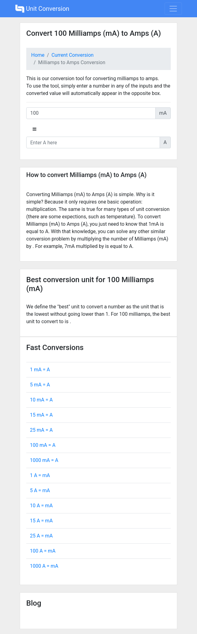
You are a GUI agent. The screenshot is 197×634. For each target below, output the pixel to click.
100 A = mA (43, 551)
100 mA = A (43, 445)
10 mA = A (41, 400)
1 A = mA (40, 475)
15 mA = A (41, 415)
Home (37, 55)
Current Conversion (73, 55)
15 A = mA (41, 521)
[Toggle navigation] (173, 8)
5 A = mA (40, 490)
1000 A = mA (44, 566)
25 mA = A (41, 430)
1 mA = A (40, 370)
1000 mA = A (44, 460)
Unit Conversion (42, 8)
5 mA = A (40, 385)
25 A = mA (41, 536)
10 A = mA (41, 505)
